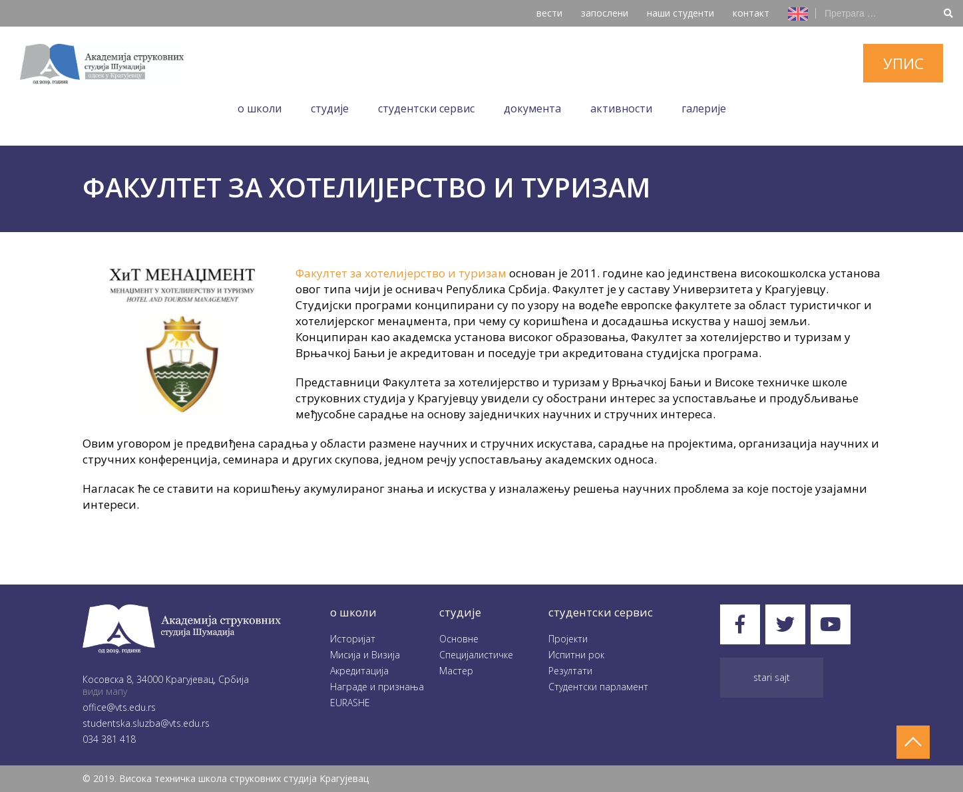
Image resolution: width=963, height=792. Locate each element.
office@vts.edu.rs (119, 707)
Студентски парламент (598, 686)
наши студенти (680, 13)
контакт (751, 13)
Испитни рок (576, 654)
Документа (532, 108)
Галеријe (703, 108)
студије (460, 612)
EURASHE (350, 702)
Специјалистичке (476, 654)
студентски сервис (600, 612)
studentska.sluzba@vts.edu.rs (146, 723)
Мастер (456, 670)
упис (903, 63)
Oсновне (459, 638)
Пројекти (568, 638)
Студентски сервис (426, 108)
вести (549, 13)
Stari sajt (771, 677)
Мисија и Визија (365, 654)
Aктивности (621, 108)
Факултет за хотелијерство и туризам (400, 273)
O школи (260, 108)
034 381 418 (109, 739)
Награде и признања (377, 686)
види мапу (105, 691)
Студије (330, 108)
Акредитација (359, 670)
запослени (604, 13)
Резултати (570, 670)
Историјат (352, 638)
